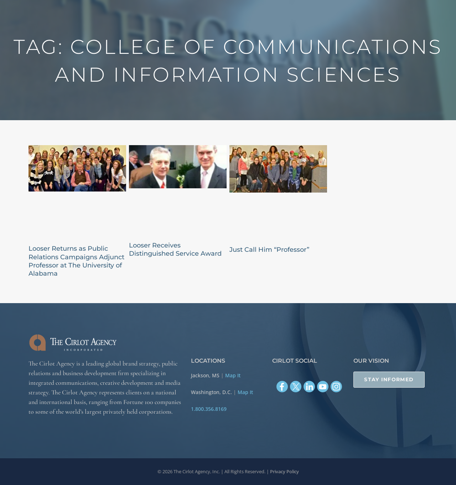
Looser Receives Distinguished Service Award (175, 249)
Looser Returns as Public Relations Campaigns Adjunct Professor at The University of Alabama (76, 261)
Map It (232, 375)
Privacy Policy (284, 471)
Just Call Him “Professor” (269, 250)
